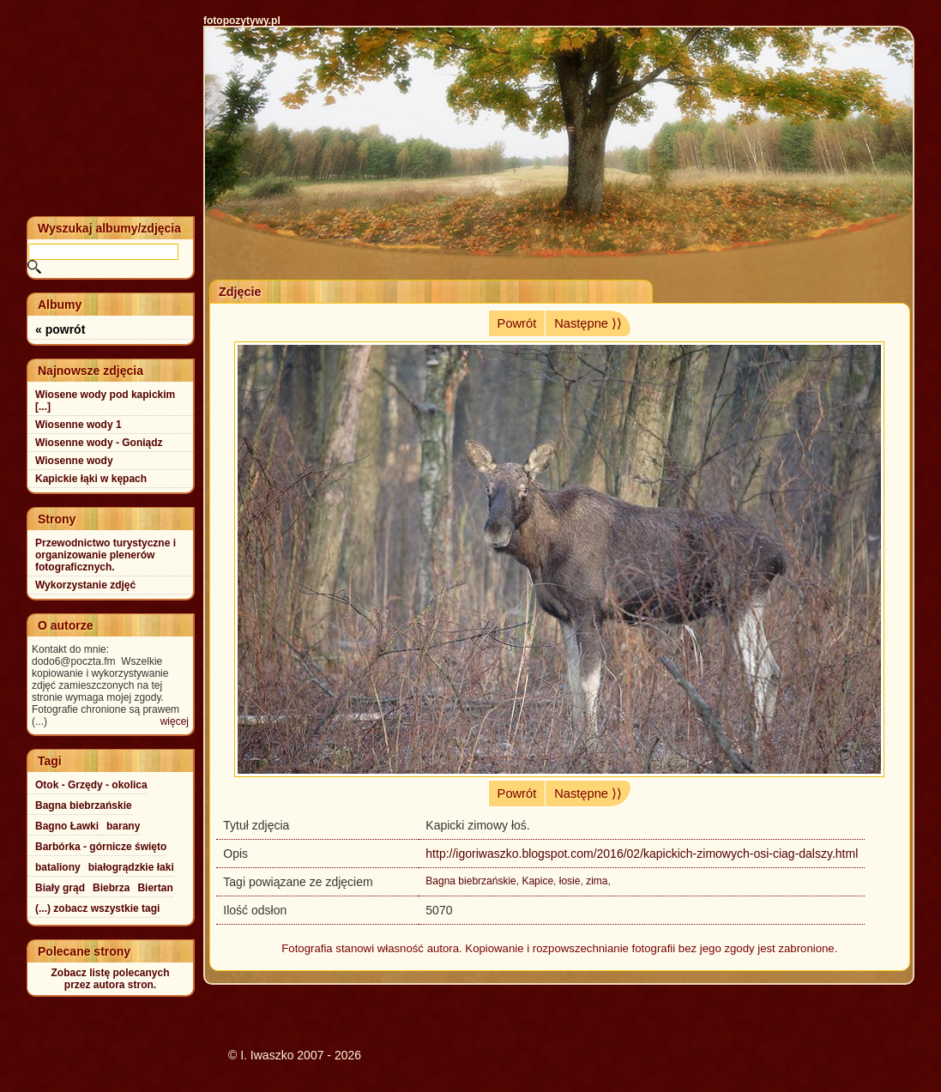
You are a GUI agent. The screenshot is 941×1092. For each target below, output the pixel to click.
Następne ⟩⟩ (588, 323)
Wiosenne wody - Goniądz (99, 443)
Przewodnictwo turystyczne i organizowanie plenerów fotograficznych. (105, 555)
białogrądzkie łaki (131, 867)
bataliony (58, 867)
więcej (174, 721)
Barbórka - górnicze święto (100, 847)
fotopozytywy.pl (241, 21)
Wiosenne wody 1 (78, 425)
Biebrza (111, 888)
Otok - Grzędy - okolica (91, 785)
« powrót (60, 329)
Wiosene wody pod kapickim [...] (105, 401)
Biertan (154, 888)
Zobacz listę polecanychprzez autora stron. (110, 979)
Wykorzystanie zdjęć (85, 585)
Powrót (517, 323)
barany (123, 826)
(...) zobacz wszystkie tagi (97, 908)
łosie (570, 881)
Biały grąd (60, 888)
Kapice (537, 881)
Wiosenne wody (74, 461)
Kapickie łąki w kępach (91, 479)
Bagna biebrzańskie (470, 881)
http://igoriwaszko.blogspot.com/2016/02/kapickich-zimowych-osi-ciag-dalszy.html (641, 853)
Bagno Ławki (67, 826)
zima (596, 881)
